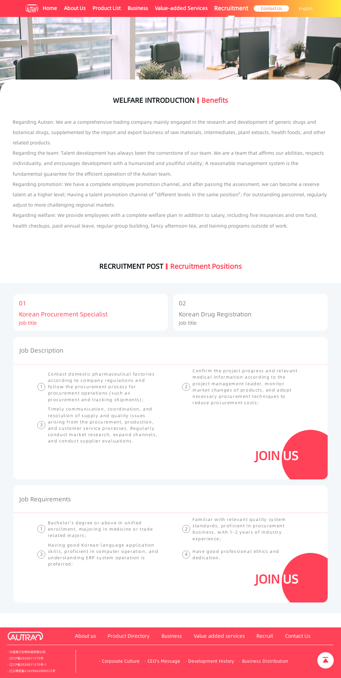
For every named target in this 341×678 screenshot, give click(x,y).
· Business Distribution (263, 661)
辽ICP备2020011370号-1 (28, 664)
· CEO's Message (162, 661)
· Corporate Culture (119, 661)
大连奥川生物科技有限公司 (27, 652)
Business (138, 8)
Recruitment (231, 8)
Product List (107, 8)
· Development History (209, 661)
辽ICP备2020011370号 (26, 658)
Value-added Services (181, 8)
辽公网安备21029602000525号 (32, 671)
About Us (75, 8)
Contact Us (271, 8)
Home (50, 8)
